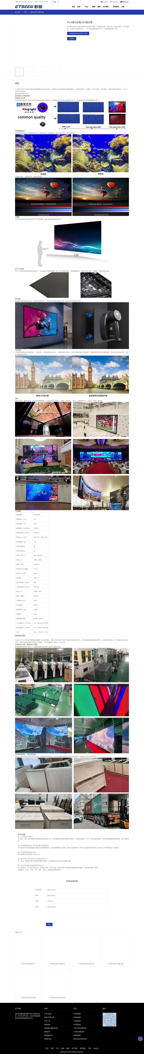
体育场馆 (47, 1024)
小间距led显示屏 (78, 1032)
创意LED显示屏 (49, 1017)
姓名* (37, 895)
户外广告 (47, 1021)
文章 (122, 6)
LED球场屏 (77, 1035)
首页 (73, 6)
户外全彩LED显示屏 (80, 1028)
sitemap (95, 1048)
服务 (99, 6)
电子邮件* (38, 889)
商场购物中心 (48, 1035)
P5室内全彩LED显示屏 (86, 964)
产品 (87, 6)
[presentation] (49, 917)
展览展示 (47, 1032)
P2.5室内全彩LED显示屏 (57, 997)
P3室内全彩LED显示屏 (28, 997)
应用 (79, 6)
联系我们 (116, 6)
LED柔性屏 (77, 1024)
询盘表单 (71, 38)
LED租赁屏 (77, 1017)
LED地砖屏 (77, 1021)
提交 (49, 924)
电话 (36, 901)
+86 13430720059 (42, 1)
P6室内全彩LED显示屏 (57, 964)
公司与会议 (48, 1014)
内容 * (37, 906)
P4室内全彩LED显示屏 (115, 964)
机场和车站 (48, 1039)
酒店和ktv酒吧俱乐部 (51, 1028)
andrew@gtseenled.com (25, 1)
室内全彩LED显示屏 (37, 12)
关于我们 (107, 6)
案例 (93, 6)
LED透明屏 (77, 1014)
